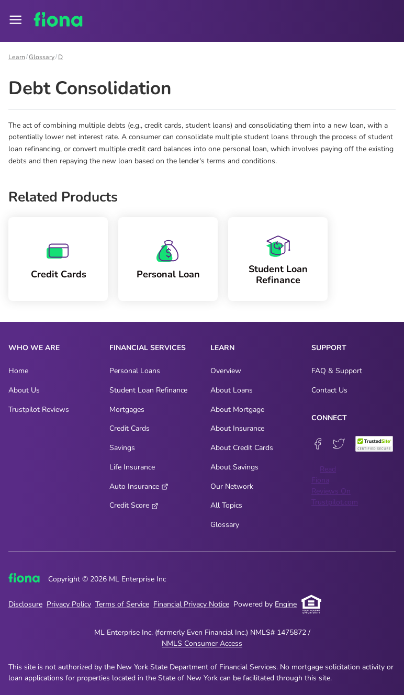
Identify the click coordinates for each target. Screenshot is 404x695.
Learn (16, 57)
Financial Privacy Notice (191, 604)
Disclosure (25, 604)
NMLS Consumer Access (202, 643)
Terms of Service (122, 604)
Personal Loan (168, 274)
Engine (286, 604)
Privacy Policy (69, 604)
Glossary (41, 57)
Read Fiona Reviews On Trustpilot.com (334, 485)
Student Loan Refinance (278, 274)
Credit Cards (58, 274)
